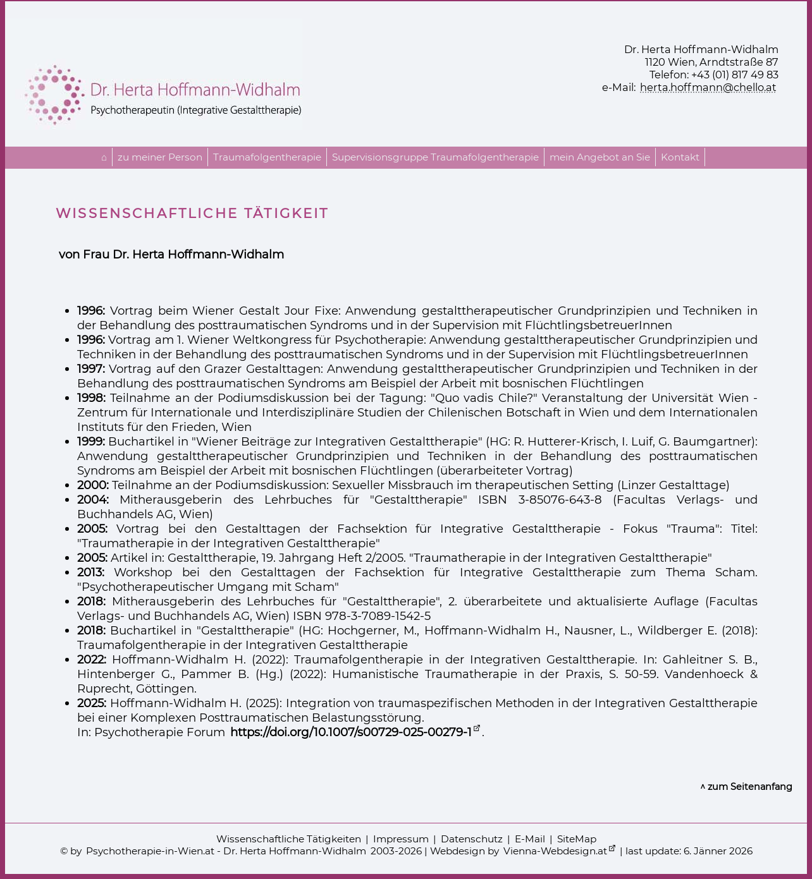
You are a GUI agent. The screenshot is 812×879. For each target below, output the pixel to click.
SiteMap (576, 839)
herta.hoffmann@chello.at (708, 87)
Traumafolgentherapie (267, 157)
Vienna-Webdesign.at (555, 851)
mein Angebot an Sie (600, 157)
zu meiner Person (160, 157)
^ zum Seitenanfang (746, 786)
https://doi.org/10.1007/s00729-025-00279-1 (351, 732)
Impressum (401, 839)
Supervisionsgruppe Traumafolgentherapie (435, 157)
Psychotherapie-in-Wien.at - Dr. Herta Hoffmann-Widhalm (226, 851)
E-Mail (530, 839)
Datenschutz (472, 839)
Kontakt (680, 157)
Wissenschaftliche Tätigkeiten (288, 839)
